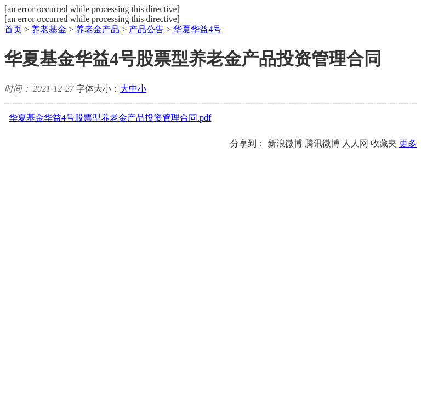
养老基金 (48, 29)
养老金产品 (98, 29)
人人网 (355, 143)
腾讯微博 (322, 143)
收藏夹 (384, 143)
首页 (13, 29)
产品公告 (146, 29)
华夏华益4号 (197, 29)
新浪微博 (285, 143)
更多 (408, 143)
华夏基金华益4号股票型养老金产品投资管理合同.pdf (110, 117)
